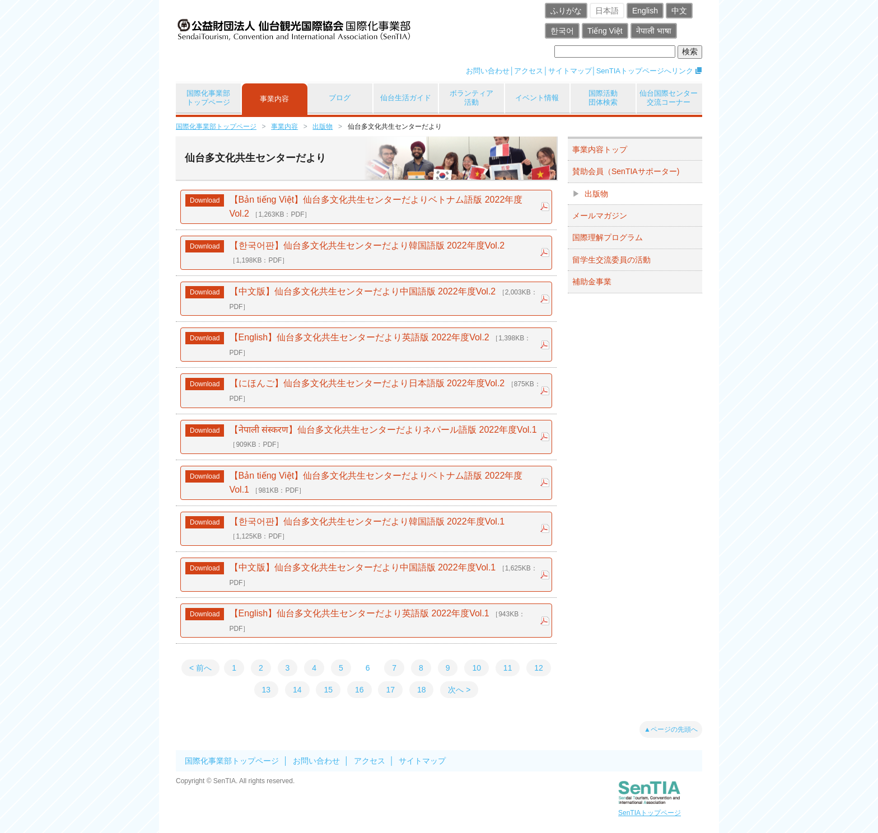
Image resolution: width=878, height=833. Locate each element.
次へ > (459, 689)
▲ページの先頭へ (671, 729)
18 (421, 689)
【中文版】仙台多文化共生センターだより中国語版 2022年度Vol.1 (382, 575)
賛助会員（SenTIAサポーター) (625, 171)
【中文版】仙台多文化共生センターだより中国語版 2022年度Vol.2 (382, 299)
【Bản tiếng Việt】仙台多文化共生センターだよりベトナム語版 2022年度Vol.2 (374, 207)
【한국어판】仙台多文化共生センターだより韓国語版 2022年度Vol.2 (366, 253)
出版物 (322, 126)
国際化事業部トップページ (208, 97)
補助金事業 (591, 281)
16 (359, 689)
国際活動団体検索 (603, 97)
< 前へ (200, 667)
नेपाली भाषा (653, 30)
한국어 (562, 30)
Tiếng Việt (605, 30)
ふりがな (566, 10)
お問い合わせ (488, 71)
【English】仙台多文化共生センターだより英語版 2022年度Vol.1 (376, 621)
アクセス (528, 71)
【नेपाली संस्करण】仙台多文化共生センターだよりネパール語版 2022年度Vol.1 (382, 437)
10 (476, 667)
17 (390, 689)
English (645, 10)
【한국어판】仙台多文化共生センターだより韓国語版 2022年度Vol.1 (366, 529)
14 (297, 689)
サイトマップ (570, 71)
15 (328, 689)
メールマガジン (599, 215)
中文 (679, 10)
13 (266, 689)
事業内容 (274, 99)
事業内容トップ (599, 149)
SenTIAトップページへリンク (644, 71)
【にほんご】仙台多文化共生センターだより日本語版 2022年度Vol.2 (384, 390)
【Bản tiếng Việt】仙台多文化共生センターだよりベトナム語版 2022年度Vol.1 (374, 483)
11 (507, 667)
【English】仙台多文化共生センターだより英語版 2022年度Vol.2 (379, 345)
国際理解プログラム (607, 237)
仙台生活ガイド (405, 97)
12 (538, 667)
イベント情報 (537, 97)
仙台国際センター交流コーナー (668, 97)
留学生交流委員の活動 (611, 259)
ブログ (340, 97)
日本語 (607, 10)
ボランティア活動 (471, 97)
